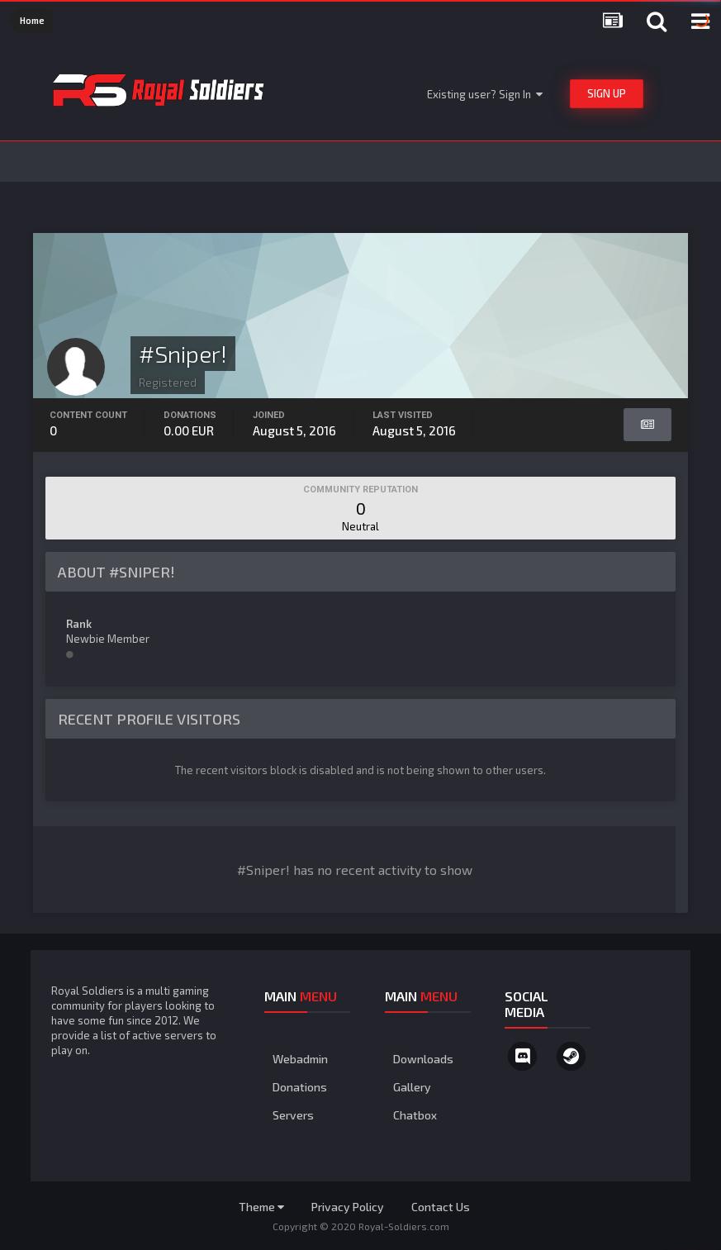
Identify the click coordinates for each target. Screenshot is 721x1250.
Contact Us (440, 1207)
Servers (293, 1115)
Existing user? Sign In (485, 94)
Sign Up (606, 93)
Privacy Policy (347, 1207)
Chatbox (415, 1115)
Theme (261, 1207)
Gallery (412, 1087)
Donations (300, 1087)
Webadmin (300, 1059)
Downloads (423, 1059)
